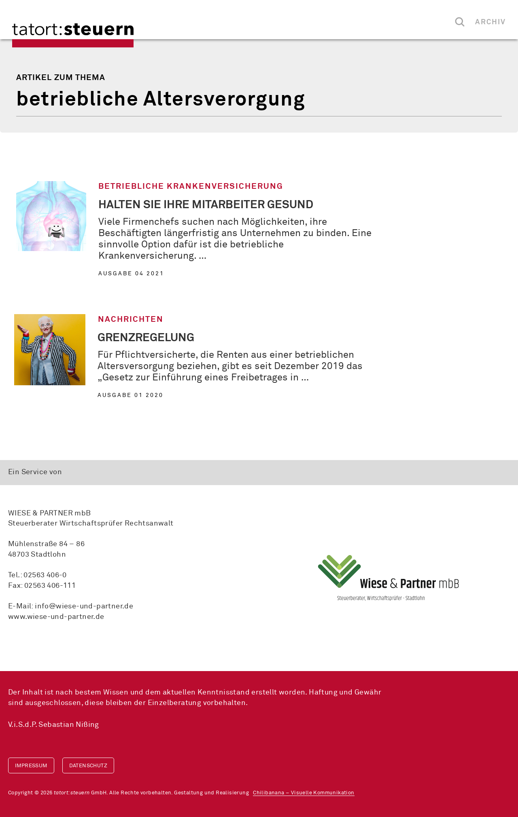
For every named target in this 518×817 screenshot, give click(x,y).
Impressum (31, 765)
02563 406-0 (44, 575)
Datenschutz (88, 765)
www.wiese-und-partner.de (56, 617)
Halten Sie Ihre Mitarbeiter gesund (205, 205)
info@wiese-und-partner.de (84, 606)
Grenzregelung (146, 338)
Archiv (490, 22)
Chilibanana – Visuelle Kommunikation (303, 793)
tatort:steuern (73, 35)
